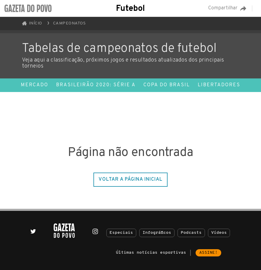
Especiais (121, 232)
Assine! (208, 252)
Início (32, 23)
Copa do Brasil (166, 85)
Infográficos (157, 232)
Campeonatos (69, 23)
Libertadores (219, 85)
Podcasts (191, 232)
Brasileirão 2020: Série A (96, 85)
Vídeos (219, 232)
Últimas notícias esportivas (151, 252)
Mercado (34, 85)
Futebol (130, 9)
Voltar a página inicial (130, 179)
